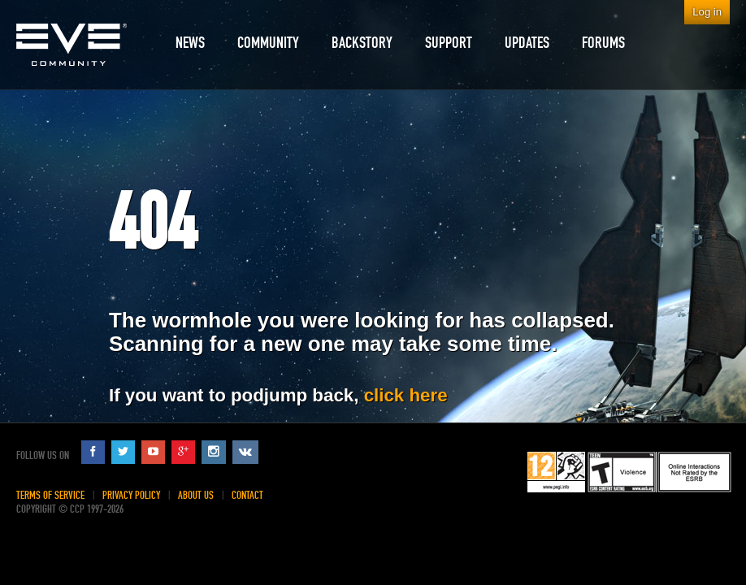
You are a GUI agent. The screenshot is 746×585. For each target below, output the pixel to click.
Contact (247, 495)
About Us (196, 495)
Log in (707, 12)
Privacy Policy (131, 495)
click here (406, 395)
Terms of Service (50, 495)
